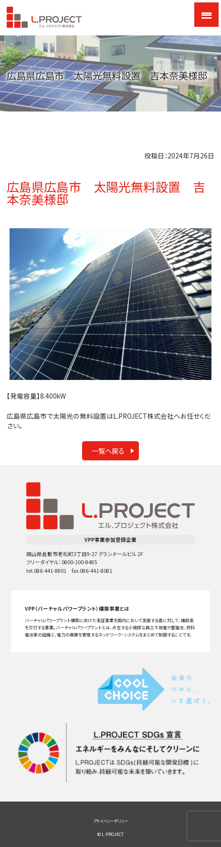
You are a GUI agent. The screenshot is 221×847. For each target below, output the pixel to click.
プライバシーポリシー (110, 821)
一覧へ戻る (108, 451)
